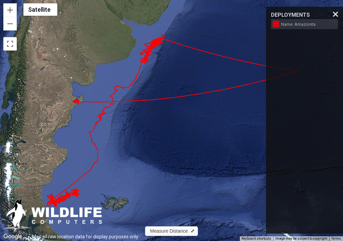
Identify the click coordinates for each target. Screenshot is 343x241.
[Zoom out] (10, 23)
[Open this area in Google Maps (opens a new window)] (13, 236)
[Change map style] (40, 9)
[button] (171, 231)
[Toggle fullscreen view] (10, 44)
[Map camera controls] (333, 226)
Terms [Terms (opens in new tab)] (336, 238)
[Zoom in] (10, 10)
